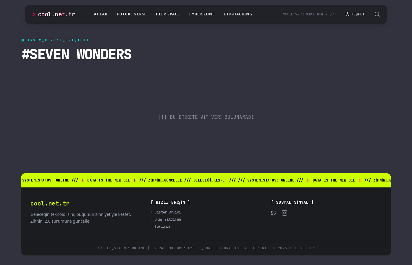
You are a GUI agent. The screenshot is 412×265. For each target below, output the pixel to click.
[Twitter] (274, 213)
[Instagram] (284, 213)
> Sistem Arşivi (166, 212)
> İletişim (160, 226)
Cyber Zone (202, 14)
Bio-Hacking (238, 14)
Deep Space (168, 14)
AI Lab (101, 14)
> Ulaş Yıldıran (166, 219)
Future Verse (132, 14)
